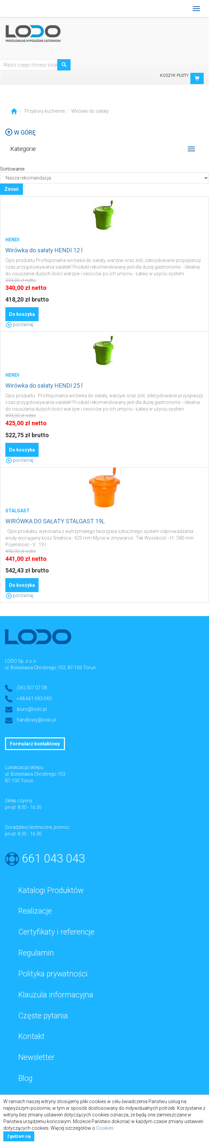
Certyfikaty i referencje (56, 932)
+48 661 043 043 (34, 698)
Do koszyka (22, 314)
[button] (197, 78)
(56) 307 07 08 (32, 687)
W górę (20, 132)
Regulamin (36, 953)
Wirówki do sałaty (90, 111)
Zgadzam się (19, 1136)
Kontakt (31, 1036)
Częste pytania (43, 1015)
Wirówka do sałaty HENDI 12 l (44, 250)
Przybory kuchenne (45, 111)
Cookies (104, 1128)
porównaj (19, 324)
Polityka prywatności (53, 973)
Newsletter (36, 1057)
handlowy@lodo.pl (36, 719)
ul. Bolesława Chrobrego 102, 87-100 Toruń (50, 667)
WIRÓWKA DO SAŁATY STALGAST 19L (55, 521)
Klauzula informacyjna (55, 994)
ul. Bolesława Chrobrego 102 (35, 774)
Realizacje (35, 911)
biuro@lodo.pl (32, 709)
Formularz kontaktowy (35, 743)
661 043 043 (53, 858)
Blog (25, 1078)
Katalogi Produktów (51, 890)
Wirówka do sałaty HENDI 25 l (44, 385)
